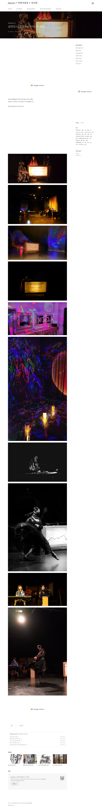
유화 (82, 134)
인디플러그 (78, 130)
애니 (88, 142)
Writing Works (31, 9)
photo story (79, 61)
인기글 (82, 122)
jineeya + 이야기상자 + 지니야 (22, 3)
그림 (90, 138)
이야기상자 (81, 144)
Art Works (19, 9)
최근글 (77, 122)
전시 (77, 144)
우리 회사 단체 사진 (14, 742)
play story (78, 50)
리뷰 (85, 142)
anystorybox (87, 132)
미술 (91, 136)
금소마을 (87, 136)
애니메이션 (78, 134)
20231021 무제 (13, 737)
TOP (92, 803)
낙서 (85, 130)
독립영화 (78, 140)
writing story (79, 53)
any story (78, 63)
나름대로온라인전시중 (83, 138)
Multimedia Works (45, 9)
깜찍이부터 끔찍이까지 (15, 739)
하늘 (82, 130)
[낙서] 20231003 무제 (15, 741)
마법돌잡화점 (78, 142)
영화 (86, 140)
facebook (58, 9)
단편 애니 (82, 140)
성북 (85, 134)
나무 (91, 134)
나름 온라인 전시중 (80, 136)
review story (79, 55)
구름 (88, 134)
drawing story (14, 734)
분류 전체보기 (79, 45)
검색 (89, 3)
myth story (79, 58)
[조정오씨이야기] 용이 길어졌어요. (18, 744)
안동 (77, 138)
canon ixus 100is (80, 132)
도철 (85, 144)
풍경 (88, 130)
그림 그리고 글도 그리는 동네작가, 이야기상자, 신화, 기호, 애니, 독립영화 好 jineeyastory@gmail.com (28, 779)
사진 (92, 132)
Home (10, 9)
